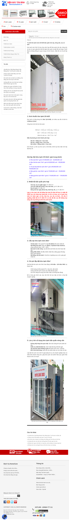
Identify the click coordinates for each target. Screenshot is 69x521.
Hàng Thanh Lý (8, 57)
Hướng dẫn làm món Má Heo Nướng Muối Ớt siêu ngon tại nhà (13, 83)
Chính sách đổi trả (40, 487)
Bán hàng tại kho (40, 484)
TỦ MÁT (45, 22)
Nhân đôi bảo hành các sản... (43, 482)
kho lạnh (42, 146)
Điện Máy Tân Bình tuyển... (43, 472)
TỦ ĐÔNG (56, 22)
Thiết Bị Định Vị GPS (9, 47)
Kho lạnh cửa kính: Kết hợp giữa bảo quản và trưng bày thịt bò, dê (13, 100)
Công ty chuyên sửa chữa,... (11, 468)
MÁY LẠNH (8, 22)
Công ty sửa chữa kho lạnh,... (11, 470)
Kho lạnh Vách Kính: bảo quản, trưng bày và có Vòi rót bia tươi (13, 95)
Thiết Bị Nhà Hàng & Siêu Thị (11, 54)
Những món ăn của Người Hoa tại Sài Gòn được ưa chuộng (13, 91)
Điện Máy (6, 37)
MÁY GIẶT (32, 22)
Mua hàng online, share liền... (43, 468)
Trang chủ (31, 36)
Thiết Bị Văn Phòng (9, 50)
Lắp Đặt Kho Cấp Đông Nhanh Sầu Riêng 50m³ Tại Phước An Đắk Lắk (12, 70)
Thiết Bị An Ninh (8, 44)
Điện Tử (6, 40)
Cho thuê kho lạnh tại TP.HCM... (12, 472)
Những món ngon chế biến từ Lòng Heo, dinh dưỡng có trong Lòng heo (13, 87)
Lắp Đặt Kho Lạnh (10, 514)
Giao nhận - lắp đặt (41, 489)
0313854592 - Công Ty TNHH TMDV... (45, 474)
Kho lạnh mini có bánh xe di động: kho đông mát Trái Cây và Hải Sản (13, 78)
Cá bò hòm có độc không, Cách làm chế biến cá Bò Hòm (13, 108)
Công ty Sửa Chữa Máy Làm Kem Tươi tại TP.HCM (12, 74)
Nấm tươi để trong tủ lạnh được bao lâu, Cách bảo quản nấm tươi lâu (13, 104)
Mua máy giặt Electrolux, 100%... (44, 470)
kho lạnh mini (35, 353)
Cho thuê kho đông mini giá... (11, 474)
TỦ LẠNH (20, 22)
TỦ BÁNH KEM (16, 26)
